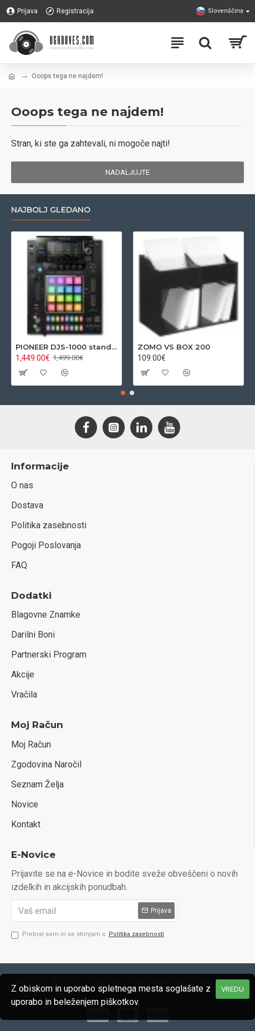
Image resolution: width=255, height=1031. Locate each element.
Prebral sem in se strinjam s (88, 934)
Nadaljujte (127, 172)
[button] (123, 393)
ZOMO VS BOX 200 (173, 346)
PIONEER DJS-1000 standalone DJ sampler (67, 346)
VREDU (232, 989)
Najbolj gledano (50, 210)
